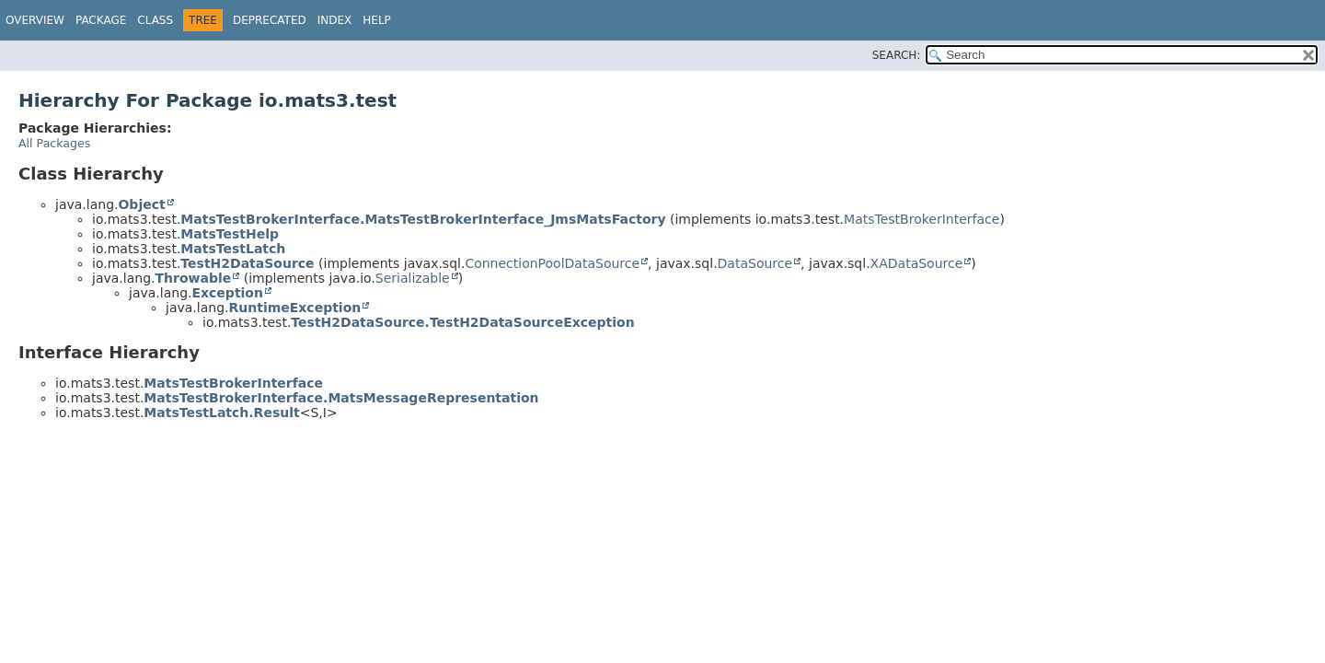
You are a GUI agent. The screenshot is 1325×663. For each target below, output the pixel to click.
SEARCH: (896, 55)
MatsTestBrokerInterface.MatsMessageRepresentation (341, 397)
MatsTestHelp (229, 234)
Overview (35, 20)
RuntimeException (294, 307)
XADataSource (916, 263)
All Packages (54, 143)
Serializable (412, 278)
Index (334, 20)
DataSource (755, 263)
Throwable (193, 278)
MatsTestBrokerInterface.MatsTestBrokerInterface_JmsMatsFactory (422, 219)
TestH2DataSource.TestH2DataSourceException (462, 322)
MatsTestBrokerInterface (921, 219)
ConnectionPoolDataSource (552, 263)
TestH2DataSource (247, 263)
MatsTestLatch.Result (221, 412)
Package (100, 20)
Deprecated (269, 20)
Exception (227, 292)
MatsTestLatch (232, 248)
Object (141, 204)
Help (377, 20)
